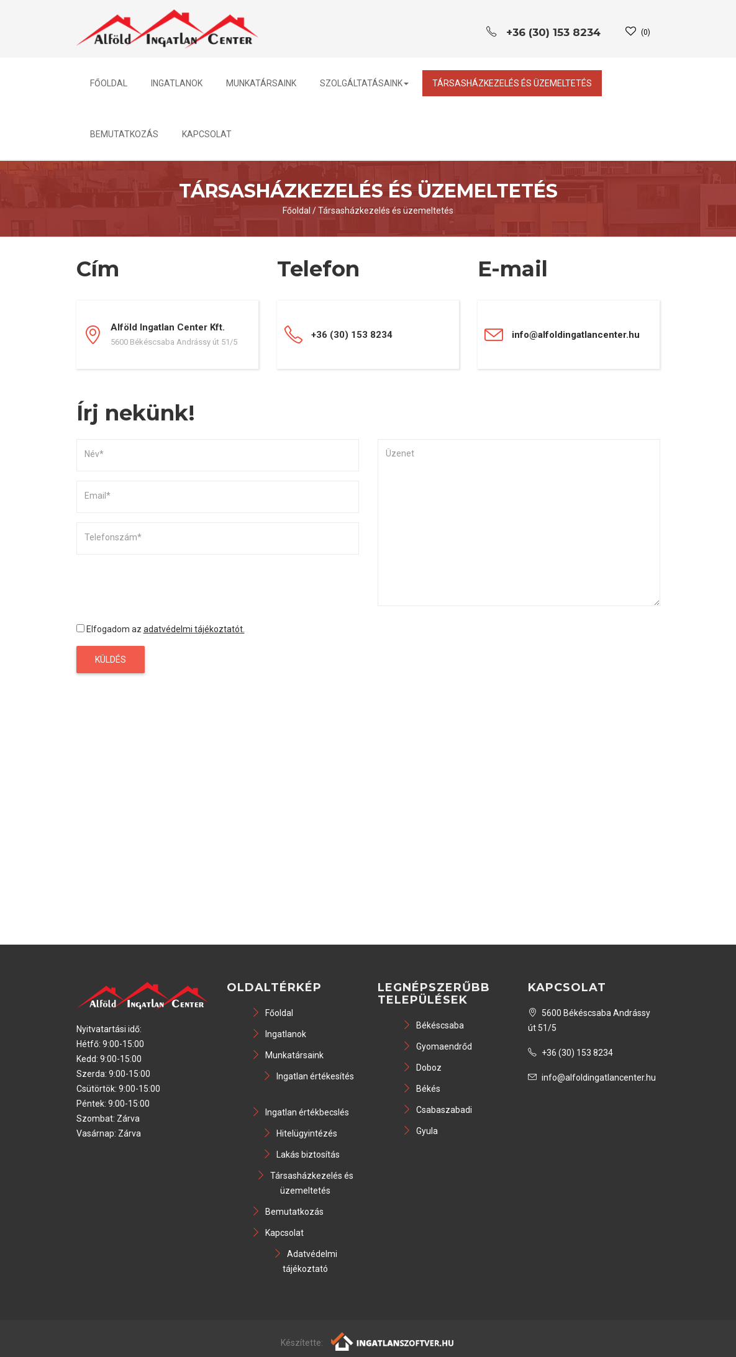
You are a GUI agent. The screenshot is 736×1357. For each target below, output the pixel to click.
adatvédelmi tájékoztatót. (194, 629)
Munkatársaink (261, 83)
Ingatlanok (176, 83)
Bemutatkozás (124, 134)
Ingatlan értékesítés (308, 1076)
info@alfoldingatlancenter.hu (576, 334)
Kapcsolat (207, 134)
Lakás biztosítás (301, 1155)
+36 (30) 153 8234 (570, 1053)
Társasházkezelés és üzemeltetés (512, 83)
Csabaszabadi (437, 1110)
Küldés (110, 660)
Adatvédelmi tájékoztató (305, 1261)
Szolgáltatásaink (364, 83)
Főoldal (108, 83)
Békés (421, 1089)
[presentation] (170, 588)
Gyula (420, 1131)
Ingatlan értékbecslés (300, 1112)
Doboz (422, 1068)
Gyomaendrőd (437, 1046)
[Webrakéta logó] (393, 1340)
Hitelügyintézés (300, 1133)
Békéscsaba (433, 1025)
